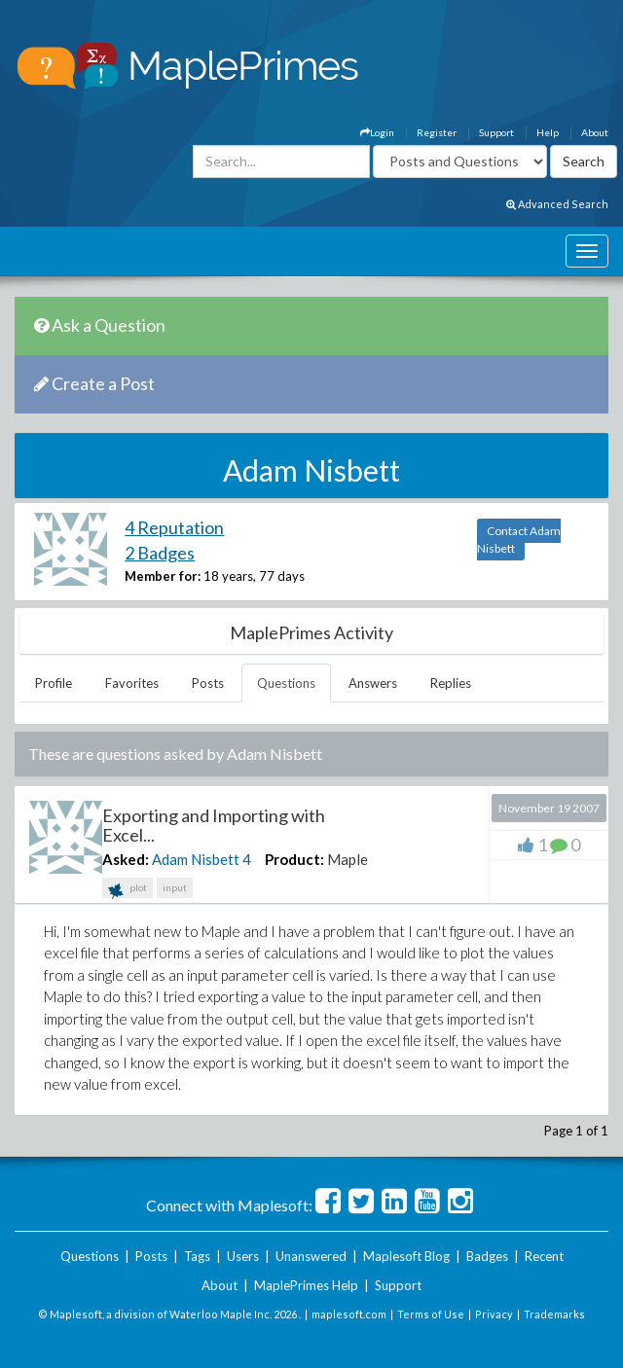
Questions (286, 683)
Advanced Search (557, 204)
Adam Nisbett (195, 859)
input (175, 887)
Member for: (163, 576)
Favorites (132, 683)
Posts (208, 683)
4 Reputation (174, 527)
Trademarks (554, 1314)
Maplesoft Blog (406, 1256)
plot (127, 890)
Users (243, 1256)
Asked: (125, 859)
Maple (347, 859)
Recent (544, 1256)
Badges (487, 1256)
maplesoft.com (349, 1314)
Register (437, 132)
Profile (53, 683)
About (594, 132)
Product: (294, 859)
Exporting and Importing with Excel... (213, 825)
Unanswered (311, 1256)
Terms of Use (430, 1314)
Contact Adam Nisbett (519, 539)
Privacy (494, 1314)
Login (377, 132)
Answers (372, 683)
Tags (197, 1256)
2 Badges (160, 552)
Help (547, 132)
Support (496, 132)
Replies (450, 683)
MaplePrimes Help (306, 1285)
